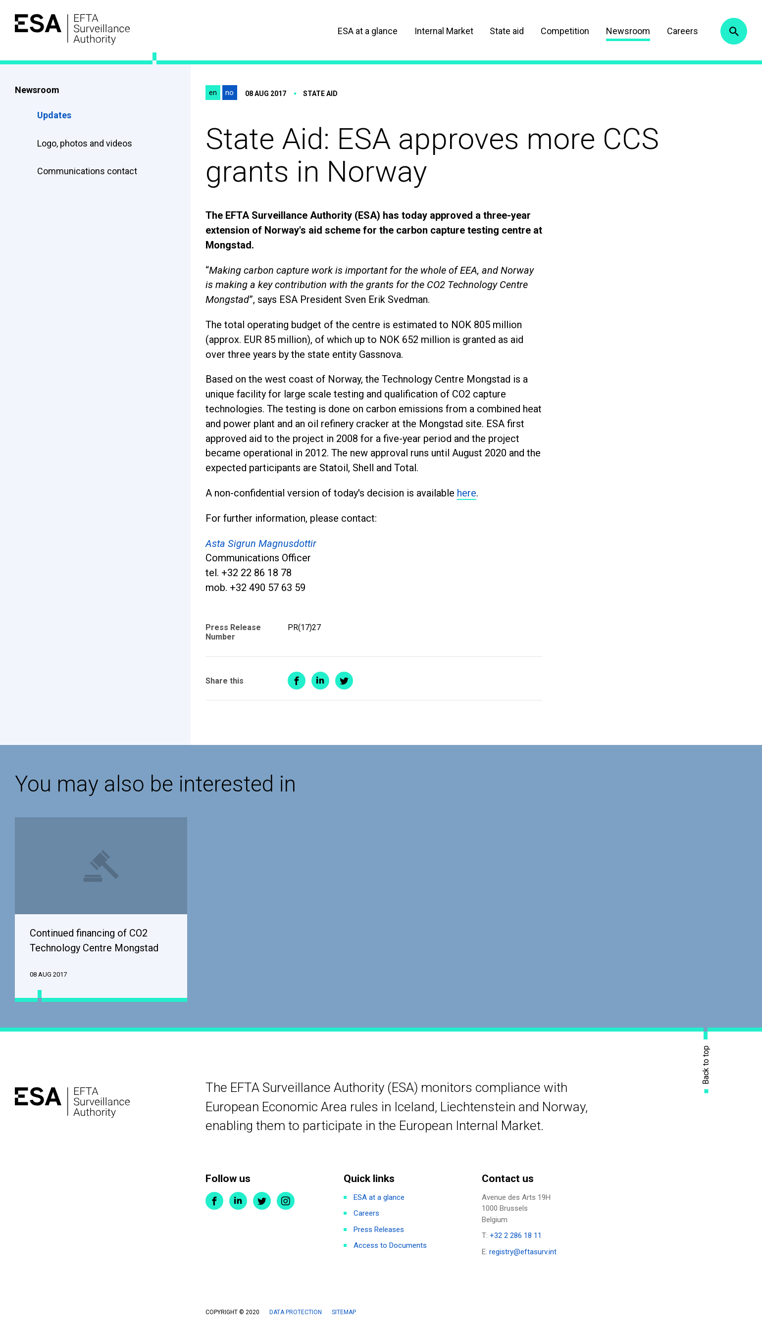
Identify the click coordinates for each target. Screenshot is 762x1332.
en (213, 92)
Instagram (286, 1201)
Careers (682, 31)
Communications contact (87, 171)
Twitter (262, 1201)
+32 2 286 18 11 (516, 1235)
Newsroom (628, 31)
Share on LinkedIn (320, 681)
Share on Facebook (296, 681)
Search (733, 31)
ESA (72, 29)
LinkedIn (238, 1201)
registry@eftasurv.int (523, 1251)
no (229, 92)
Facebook (214, 1201)
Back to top (706, 1064)
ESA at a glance (368, 31)
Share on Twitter (344, 681)
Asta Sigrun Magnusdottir (260, 543)
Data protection (295, 1312)
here (466, 493)
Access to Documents (390, 1245)
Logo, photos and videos (85, 143)
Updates (54, 115)
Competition (565, 31)
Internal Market (443, 31)
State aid (507, 31)
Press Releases (379, 1229)
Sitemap (344, 1312)
